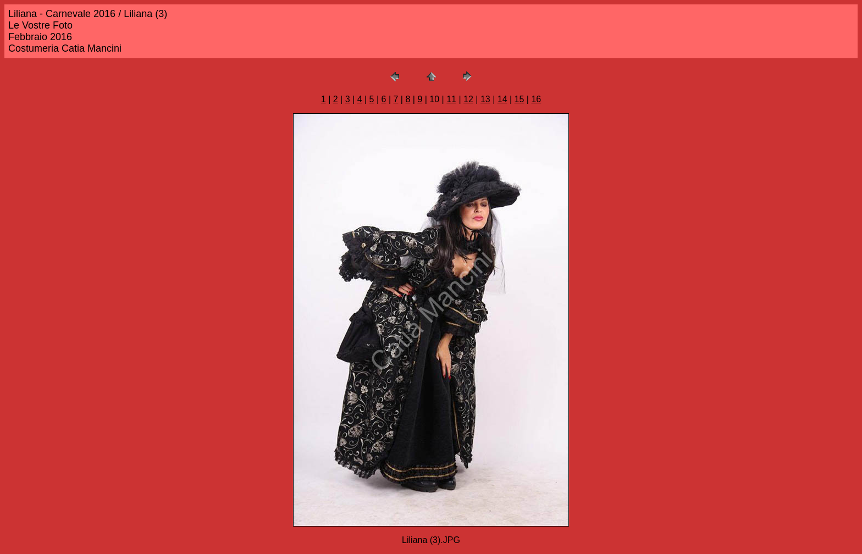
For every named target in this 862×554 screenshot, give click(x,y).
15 (519, 99)
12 (468, 99)
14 (502, 99)
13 (485, 99)
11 (451, 99)
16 (536, 99)
